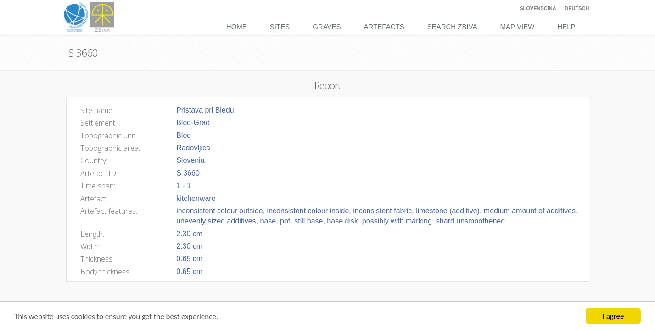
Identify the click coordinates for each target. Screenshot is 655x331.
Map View (517, 26)
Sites (280, 26)
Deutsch (577, 8)
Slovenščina (538, 8)
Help (566, 26)
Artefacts (384, 26)
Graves (327, 26)
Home (236, 26)
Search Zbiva (452, 26)
